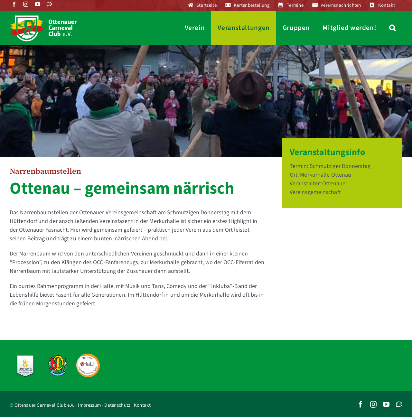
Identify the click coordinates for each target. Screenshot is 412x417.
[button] (392, 28)
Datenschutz (117, 405)
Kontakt (142, 405)
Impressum (89, 405)
